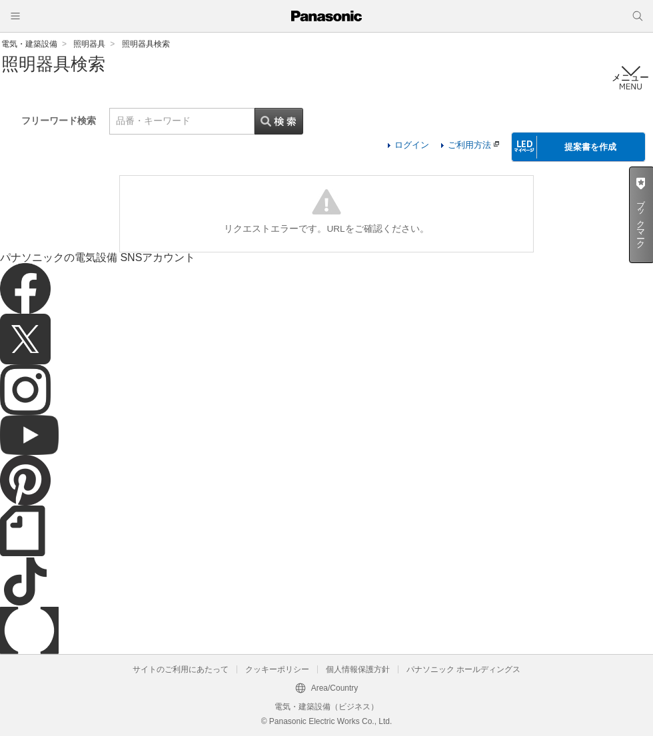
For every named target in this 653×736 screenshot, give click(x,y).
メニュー (630, 78)
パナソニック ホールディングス (463, 669)
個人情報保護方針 (358, 669)
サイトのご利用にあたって (181, 669)
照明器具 (89, 44)
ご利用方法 (473, 145)
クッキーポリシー (277, 669)
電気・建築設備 (29, 44)
